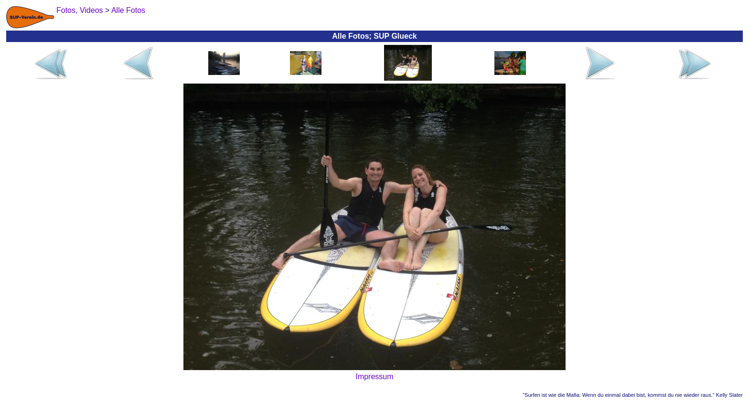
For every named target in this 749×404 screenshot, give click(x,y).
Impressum (374, 376)
